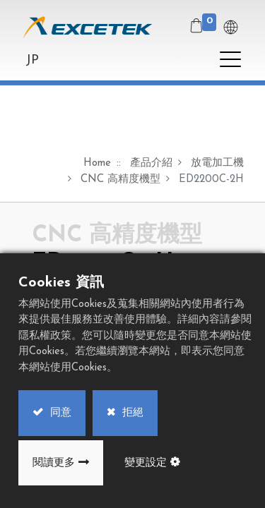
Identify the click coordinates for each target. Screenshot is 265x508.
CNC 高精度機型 (120, 179)
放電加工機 (217, 163)
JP (32, 60)
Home (97, 163)
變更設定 (145, 463)
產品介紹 (151, 163)
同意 (59, 413)
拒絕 (131, 413)
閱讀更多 (54, 463)
